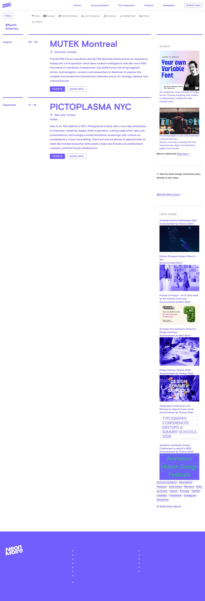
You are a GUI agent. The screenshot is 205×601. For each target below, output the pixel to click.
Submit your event (104, 558)
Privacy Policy (104, 582)
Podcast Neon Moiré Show (104, 554)
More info (77, 89)
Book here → (183, 153)
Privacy (184, 490)
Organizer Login (104, 563)
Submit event (193, 5)
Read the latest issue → (169, 194)
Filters (8, 16)
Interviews (175, 486)
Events (77, 5)
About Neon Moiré (104, 550)
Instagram (190, 495)
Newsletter (169, 5)
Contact (104, 571)
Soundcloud (170, 563)
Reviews (189, 486)
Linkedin (162, 495)
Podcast (148, 5)
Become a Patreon (104, 575)
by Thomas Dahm (102, 588)
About (174, 490)
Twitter (196, 490)
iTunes (170, 567)
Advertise (163, 499)
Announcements (100, 5)
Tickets (57, 89)
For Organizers (127, 5)
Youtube (170, 571)
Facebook (176, 495)
